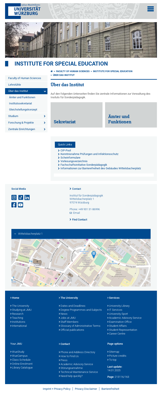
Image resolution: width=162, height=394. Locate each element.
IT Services (114, 310)
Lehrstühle (14, 84)
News (63, 314)
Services (113, 298)
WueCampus (19, 356)
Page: (110, 376)
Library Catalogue (21, 368)
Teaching (16, 318)
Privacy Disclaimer (86, 388)
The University (19, 306)
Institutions (17, 322)
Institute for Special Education (61, 64)
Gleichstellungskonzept (23, 109)
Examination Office (119, 322)
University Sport (117, 314)
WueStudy (17, 352)
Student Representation (122, 330)
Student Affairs (117, 326)
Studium (13, 116)
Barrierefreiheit (110, 388)
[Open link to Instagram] (14, 197)
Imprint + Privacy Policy (56, 388)
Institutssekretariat (20, 103)
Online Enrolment (21, 364)
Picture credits (116, 356)
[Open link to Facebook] (14, 205)
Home (14, 298)
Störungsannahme (71, 368)
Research (16, 314)
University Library (118, 306)
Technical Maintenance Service (78, 372)
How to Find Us (69, 356)
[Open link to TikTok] (21, 197)
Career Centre (116, 334)
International (18, 326)
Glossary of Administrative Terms (79, 326)
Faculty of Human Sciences (24, 78)
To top (111, 360)
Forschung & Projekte (21, 122)
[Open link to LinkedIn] (27, 197)
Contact (76, 188)
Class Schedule (20, 360)
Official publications (71, 330)
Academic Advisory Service (124, 318)
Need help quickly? (71, 376)
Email (76, 212)
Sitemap (113, 352)
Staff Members (68, 322)
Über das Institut (18, 91)
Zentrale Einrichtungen (21, 129)
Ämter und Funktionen (22, 97)
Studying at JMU (21, 310)
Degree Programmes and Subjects (80, 310)
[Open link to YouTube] (21, 205)
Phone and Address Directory (77, 352)
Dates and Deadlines (72, 306)
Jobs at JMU (67, 318)
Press (63, 360)
